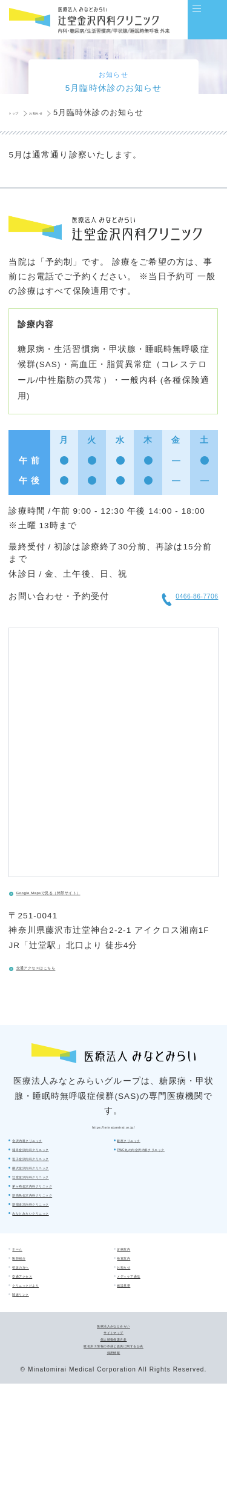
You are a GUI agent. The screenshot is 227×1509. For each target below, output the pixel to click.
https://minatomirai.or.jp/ (113, 1141)
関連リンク (34, 1374)
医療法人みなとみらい (113, 1416)
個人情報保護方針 (113, 1445)
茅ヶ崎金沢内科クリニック (165, 1184)
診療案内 (135, 1272)
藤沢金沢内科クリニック (56, 1225)
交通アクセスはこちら (70, 977)
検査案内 (135, 1292)
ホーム (27, 1272)
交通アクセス (38, 1333)
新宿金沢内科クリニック (161, 1225)
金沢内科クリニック (49, 1163)
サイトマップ (113, 1430)
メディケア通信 (147, 1333)
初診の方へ (34, 1312)
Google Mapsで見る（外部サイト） (98, 902)
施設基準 (135, 1353)
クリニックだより (45, 1353)
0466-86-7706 (171, 601)
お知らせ (135, 1312)
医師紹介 (30, 1292)
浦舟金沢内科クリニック (56, 1184)
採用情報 (113, 1475)
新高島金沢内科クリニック (165, 1204)
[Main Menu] (207, 19)
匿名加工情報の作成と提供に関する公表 (113, 1460)
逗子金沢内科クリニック (56, 1204)
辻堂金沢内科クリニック (161, 1163)
